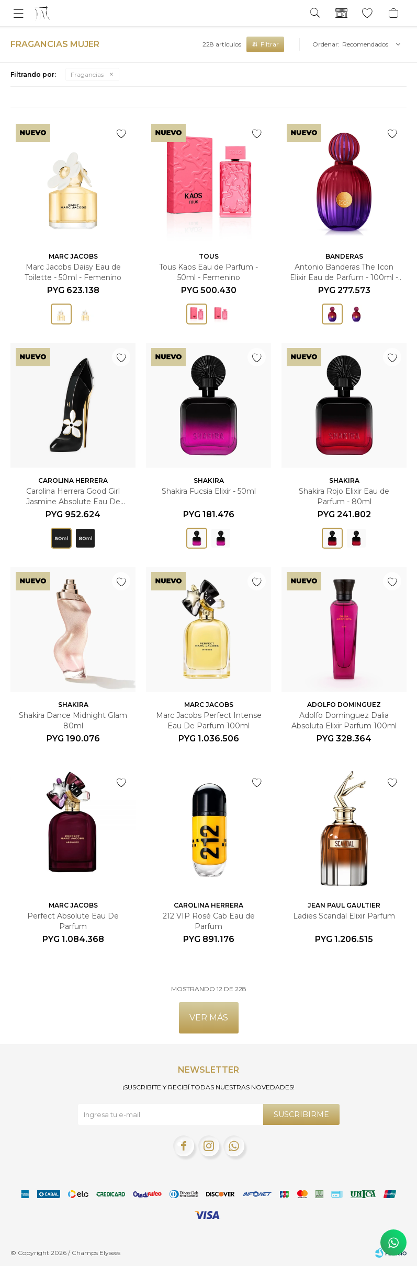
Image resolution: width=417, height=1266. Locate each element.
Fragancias (87, 74)
